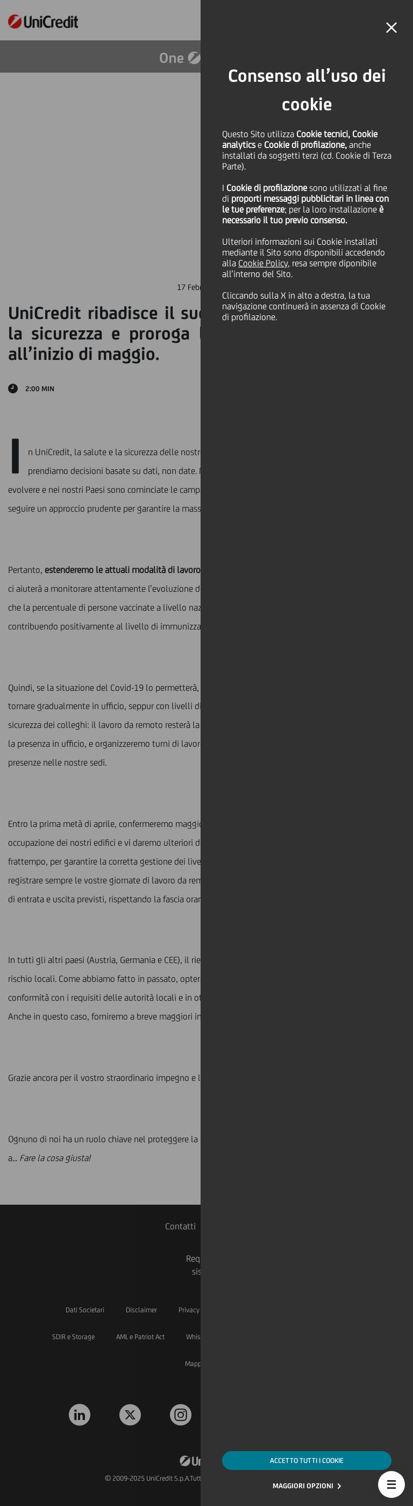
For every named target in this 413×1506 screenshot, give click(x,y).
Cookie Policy (263, 263)
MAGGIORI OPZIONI (303, 1486)
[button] (391, 1484)
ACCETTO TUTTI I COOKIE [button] (307, 1460)
